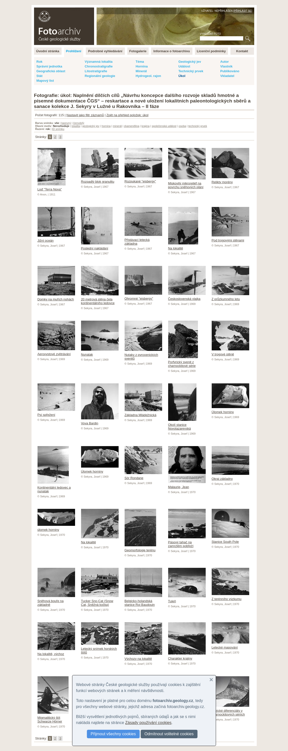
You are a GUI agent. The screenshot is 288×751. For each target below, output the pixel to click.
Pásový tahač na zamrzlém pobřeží (187, 542)
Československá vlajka (187, 297)
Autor (224, 61)
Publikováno (229, 71)
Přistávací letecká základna (143, 239)
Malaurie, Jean (187, 485)
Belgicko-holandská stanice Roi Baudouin (143, 601)
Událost (184, 66)
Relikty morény (230, 180)
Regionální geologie (100, 76)
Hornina (142, 66)
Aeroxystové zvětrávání (56, 352)
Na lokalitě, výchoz (56, 652)
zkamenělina (131, 125)
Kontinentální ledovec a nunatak (54, 487)
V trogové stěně (230, 352)
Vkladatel (227, 76)
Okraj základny (230, 477)
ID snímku (58, 128)
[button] (211, 680)
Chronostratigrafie (99, 66)
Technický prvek (190, 71)
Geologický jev (189, 61)
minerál (117, 125)
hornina (106, 125)
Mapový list (45, 80)
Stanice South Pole (230, 540)
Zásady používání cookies (148, 723)
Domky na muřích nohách (56, 297)
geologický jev (90, 125)
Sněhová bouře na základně (56, 601)
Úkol (181, 76)
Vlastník (226, 66)
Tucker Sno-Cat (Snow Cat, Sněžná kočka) (100, 601)
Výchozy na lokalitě (143, 657)
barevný (66, 122)
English (88, 10)
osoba (182, 125)
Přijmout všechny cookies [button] (113, 734)
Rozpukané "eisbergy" (143, 179)
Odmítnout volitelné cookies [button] (169, 734)
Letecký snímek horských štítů (100, 648)
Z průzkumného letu (230, 297)
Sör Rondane (143, 476)
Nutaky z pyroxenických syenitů (143, 354)
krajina (146, 125)
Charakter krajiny (187, 656)
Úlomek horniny (230, 410)
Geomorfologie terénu (140, 548)
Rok (40, 61)
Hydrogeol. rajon (148, 76)
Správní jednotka (49, 66)
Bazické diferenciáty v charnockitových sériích (230, 710)
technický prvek (197, 125)
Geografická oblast (51, 71)
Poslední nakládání (97, 246)
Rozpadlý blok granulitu (100, 179)
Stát (40, 76)
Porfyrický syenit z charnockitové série (183, 362)
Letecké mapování (230, 645)
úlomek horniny (56, 528)
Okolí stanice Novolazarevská (182, 424)
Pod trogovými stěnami (230, 238)
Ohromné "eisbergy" (143, 296)
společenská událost (164, 125)
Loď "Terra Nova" (52, 187)
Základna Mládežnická (143, 413)
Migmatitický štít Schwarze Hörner (53, 717)
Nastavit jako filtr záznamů (85, 115)
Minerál (141, 71)
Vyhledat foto (210, 33)
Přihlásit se (242, 10)
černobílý (78, 122)
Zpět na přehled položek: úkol (127, 115)
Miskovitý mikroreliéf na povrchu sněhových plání (187, 183)
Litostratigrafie (96, 71)
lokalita (76, 125)
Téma (140, 61)
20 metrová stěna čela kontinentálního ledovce (100, 299)
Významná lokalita (99, 61)
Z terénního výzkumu (230, 597)
